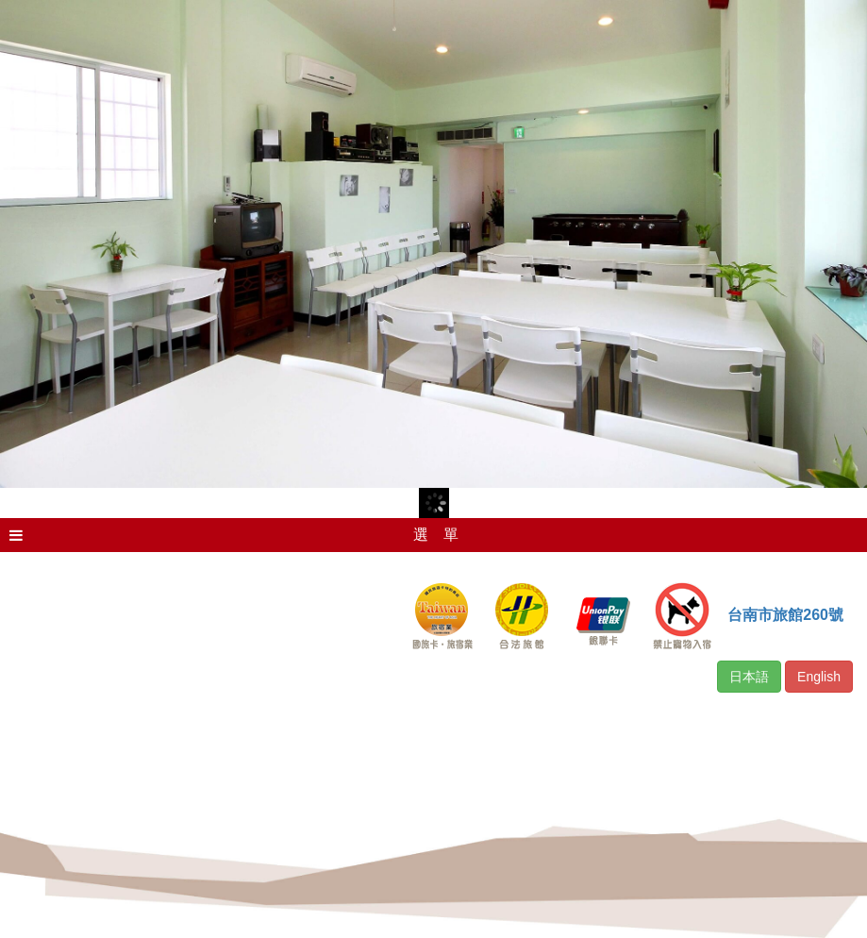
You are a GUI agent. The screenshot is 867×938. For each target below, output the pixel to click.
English (819, 676)
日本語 (749, 676)
